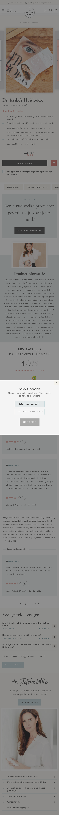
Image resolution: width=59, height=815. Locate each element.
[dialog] (29, 407)
